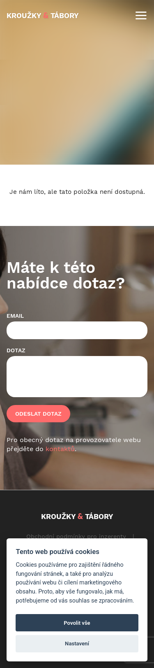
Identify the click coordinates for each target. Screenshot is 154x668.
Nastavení (77, 643)
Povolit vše (77, 623)
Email (15, 315)
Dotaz (16, 350)
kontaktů (60, 449)
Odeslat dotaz (38, 413)
